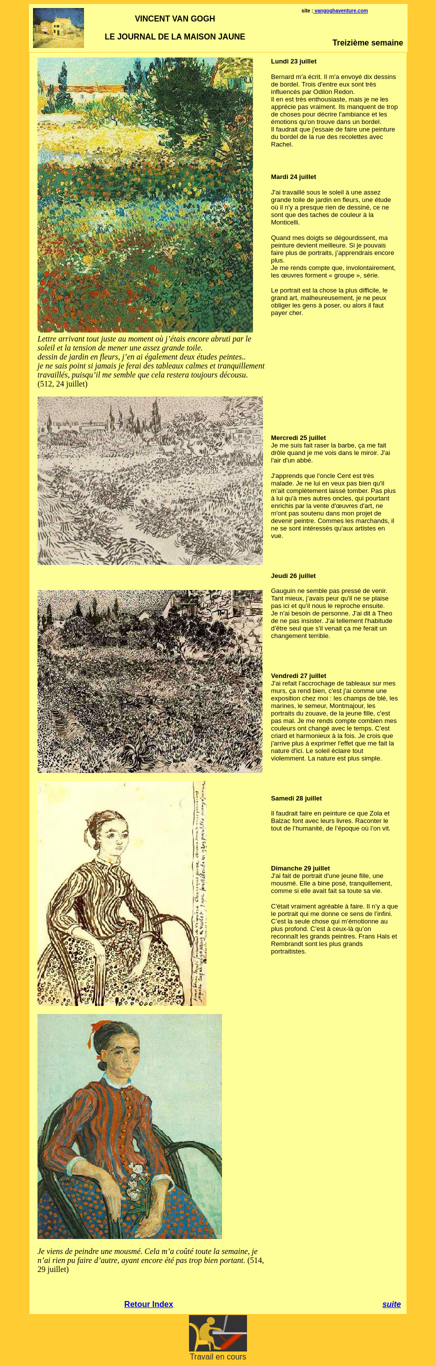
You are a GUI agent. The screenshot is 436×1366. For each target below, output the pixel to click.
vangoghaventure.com (340, 11)
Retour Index (149, 1304)
